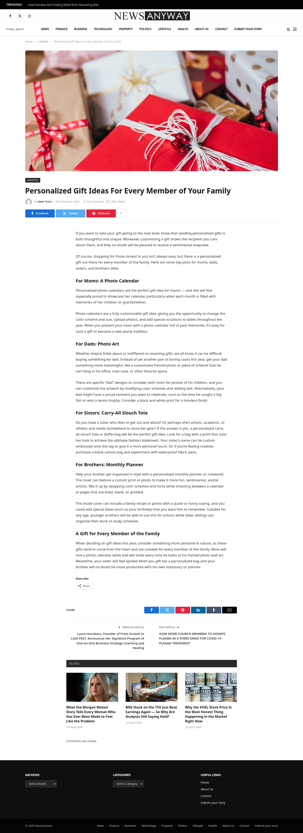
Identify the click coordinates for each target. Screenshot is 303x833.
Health (183, 29)
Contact (221, 29)
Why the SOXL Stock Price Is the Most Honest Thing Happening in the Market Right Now (208, 714)
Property (126, 29)
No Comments (93, 201)
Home (205, 782)
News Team (45, 201)
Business (80, 29)
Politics (145, 29)
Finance (61, 29)
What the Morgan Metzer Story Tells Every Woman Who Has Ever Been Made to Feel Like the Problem (91, 714)
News (45, 29)
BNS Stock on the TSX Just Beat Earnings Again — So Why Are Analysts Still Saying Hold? (151, 712)
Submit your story (248, 29)
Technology (103, 29)
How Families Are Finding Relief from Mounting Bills (63, 5)
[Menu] (295, 29)
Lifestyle (164, 29)
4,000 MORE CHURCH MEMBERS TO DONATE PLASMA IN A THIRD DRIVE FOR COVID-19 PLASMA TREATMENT (192, 638)
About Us (201, 29)
